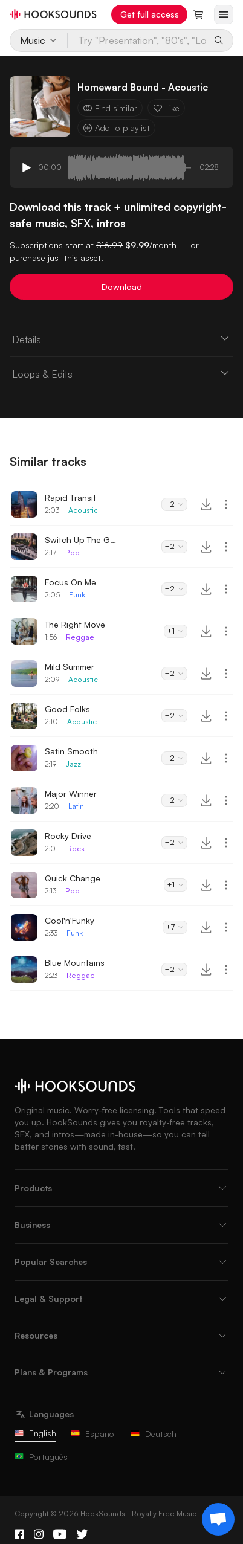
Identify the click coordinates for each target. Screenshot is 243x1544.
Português (41, 1457)
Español (93, 1434)
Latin (76, 806)
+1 (175, 630)
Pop (72, 552)
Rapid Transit (70, 497)
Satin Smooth (71, 751)
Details (121, 339)
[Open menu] (223, 14)
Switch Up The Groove (81, 540)
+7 (175, 926)
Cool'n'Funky (69, 920)
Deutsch (154, 1434)
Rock (76, 848)
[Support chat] (218, 1519)
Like (166, 108)
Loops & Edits (121, 373)
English (35, 1433)
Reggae (80, 637)
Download (122, 286)
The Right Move (75, 624)
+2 (174, 504)
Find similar (110, 108)
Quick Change (72, 878)
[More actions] (226, 504)
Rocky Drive (68, 836)
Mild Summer (69, 666)
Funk (77, 594)
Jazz (73, 763)
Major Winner (71, 793)
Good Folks (67, 709)
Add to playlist (116, 128)
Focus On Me (70, 582)
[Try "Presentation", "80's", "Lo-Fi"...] (137, 40)
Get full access (149, 14)
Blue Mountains (75, 962)
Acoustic (83, 510)
